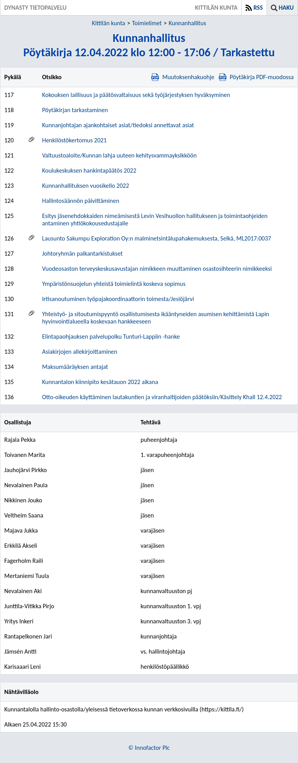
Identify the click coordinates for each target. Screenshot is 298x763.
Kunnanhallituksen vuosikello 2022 (85, 185)
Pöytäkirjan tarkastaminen (75, 110)
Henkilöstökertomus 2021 (74, 140)
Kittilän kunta (108, 23)
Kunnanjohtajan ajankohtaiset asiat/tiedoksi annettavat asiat (118, 125)
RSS (258, 7)
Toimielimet (146, 23)
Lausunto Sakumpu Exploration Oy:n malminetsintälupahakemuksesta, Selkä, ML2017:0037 (156, 238)
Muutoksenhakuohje (182, 77)
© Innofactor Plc (149, 747)
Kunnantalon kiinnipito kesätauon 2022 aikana (100, 382)
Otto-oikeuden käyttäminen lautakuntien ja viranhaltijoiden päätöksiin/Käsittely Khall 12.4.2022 (162, 397)
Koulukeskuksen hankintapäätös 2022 (89, 170)
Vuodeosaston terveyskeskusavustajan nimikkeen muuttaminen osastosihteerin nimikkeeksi (157, 268)
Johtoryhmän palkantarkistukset (82, 253)
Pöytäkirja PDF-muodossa (256, 77)
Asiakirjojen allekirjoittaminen (79, 351)
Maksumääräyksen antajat (75, 366)
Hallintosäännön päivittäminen (80, 200)
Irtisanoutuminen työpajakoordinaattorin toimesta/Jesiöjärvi (118, 299)
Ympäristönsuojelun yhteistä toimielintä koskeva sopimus (113, 283)
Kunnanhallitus (187, 23)
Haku (286, 7)
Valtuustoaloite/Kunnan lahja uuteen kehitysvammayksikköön (119, 155)
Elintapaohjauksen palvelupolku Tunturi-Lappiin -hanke (111, 336)
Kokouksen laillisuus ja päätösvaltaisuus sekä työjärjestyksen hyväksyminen (136, 95)
